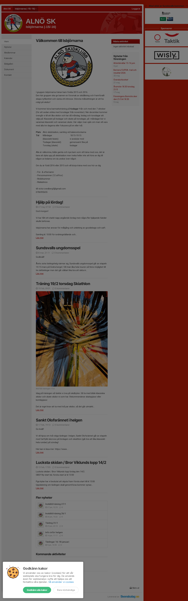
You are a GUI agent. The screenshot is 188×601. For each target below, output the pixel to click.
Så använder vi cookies (61, 582)
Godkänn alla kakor (37, 590)
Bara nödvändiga (66, 590)
